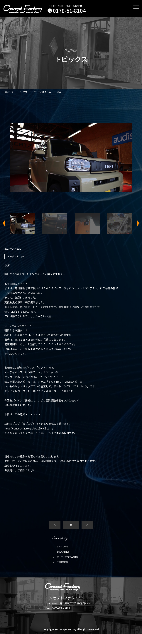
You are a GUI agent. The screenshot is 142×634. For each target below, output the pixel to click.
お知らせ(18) (63, 551)
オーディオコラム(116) (67, 556)
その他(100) (62, 561)
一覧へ (71, 524)
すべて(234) (62, 546)
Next (135, 223)
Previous (6, 223)
